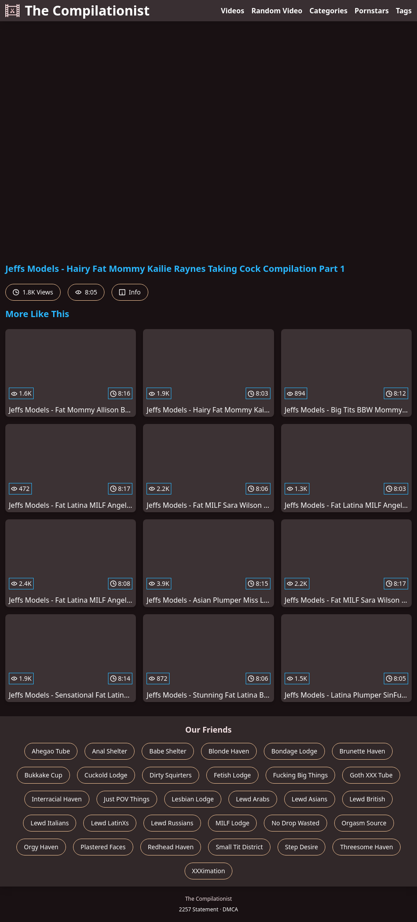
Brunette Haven (363, 751)
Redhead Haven (171, 847)
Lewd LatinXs (110, 823)
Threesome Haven (366, 847)
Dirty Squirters (171, 775)
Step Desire (301, 847)
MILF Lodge (233, 823)
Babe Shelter (167, 751)
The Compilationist (77, 10)
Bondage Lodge (294, 751)
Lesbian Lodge (193, 799)
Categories (328, 11)
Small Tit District (239, 847)
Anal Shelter (109, 751)
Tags (404, 11)
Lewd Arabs (253, 799)
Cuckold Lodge (106, 775)
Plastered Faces (103, 847)
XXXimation (208, 871)
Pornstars (372, 11)
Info (129, 292)
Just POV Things (127, 799)
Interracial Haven (57, 799)
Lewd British (368, 799)
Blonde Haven (228, 751)
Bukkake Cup (43, 775)
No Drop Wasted (295, 823)
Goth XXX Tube (371, 775)
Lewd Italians (50, 823)
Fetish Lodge (232, 775)
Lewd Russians (172, 823)
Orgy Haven (41, 847)
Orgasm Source (364, 823)
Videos (232, 11)
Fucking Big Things (300, 775)
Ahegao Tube (51, 751)
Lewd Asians (310, 799)
